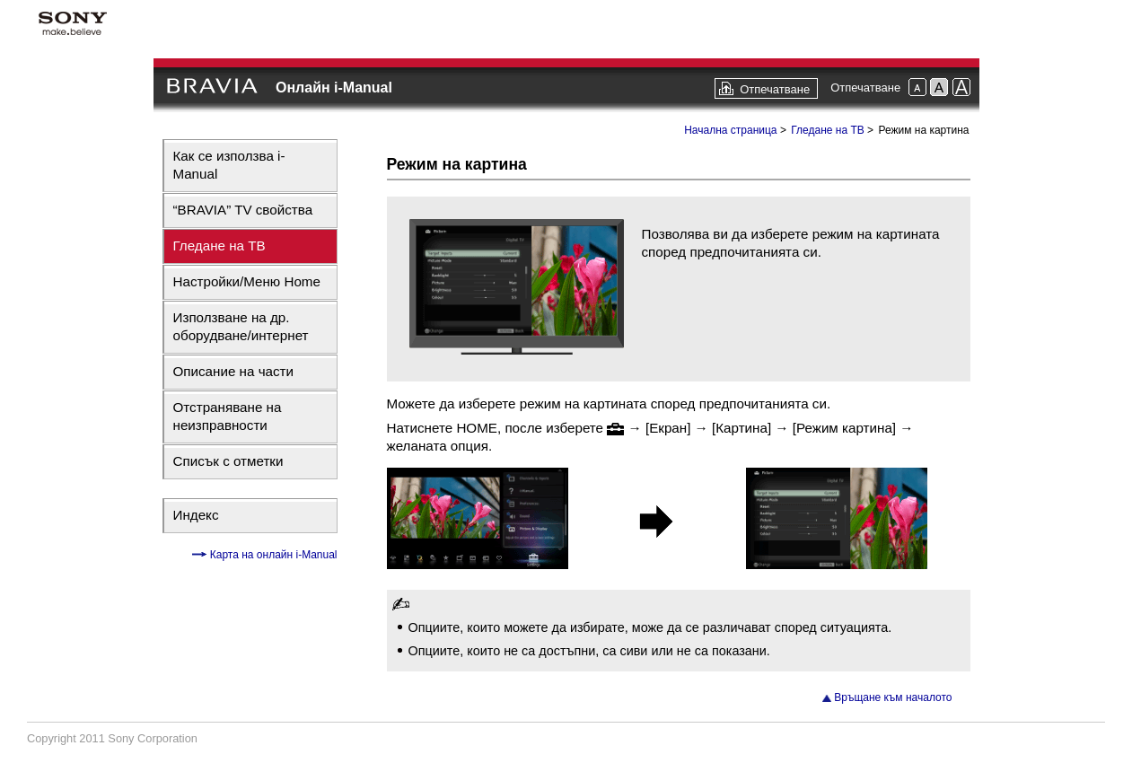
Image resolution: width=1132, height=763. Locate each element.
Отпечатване (775, 89)
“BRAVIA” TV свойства (243, 209)
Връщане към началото (893, 697)
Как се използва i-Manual (229, 164)
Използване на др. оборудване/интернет (241, 326)
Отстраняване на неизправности (227, 416)
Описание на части (233, 371)
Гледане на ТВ (219, 245)
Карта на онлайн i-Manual (271, 554)
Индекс (196, 514)
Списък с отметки (228, 461)
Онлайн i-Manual (334, 87)
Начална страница (730, 130)
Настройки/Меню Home (246, 281)
